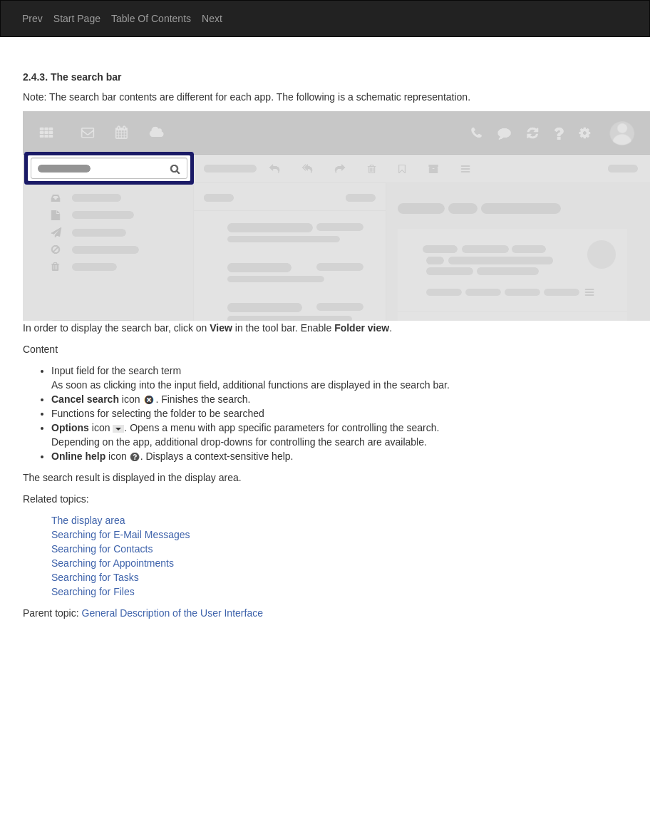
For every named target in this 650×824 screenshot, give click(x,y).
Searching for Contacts (102, 549)
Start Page (76, 18)
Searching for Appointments (112, 563)
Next (212, 18)
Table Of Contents (151, 18)
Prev (32, 18)
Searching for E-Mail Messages (120, 534)
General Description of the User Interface (172, 613)
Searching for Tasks (95, 577)
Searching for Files (93, 591)
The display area (88, 520)
